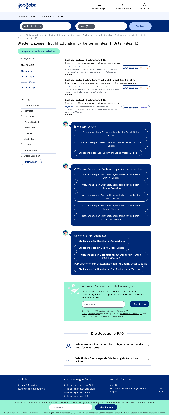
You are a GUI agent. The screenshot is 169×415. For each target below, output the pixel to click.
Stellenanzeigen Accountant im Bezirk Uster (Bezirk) (108, 152)
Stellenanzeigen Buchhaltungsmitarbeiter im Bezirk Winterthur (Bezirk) (111, 217)
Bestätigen (31, 161)
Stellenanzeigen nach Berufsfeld (79, 388)
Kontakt (113, 385)
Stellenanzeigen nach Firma (77, 392)
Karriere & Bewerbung (28, 385)
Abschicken (106, 407)
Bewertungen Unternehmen (31, 388)
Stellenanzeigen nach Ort (76, 396)
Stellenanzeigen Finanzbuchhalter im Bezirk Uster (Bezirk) (111, 134)
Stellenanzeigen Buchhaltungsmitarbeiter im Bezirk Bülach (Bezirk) (111, 207)
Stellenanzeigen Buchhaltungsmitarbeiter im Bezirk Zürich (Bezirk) (111, 176)
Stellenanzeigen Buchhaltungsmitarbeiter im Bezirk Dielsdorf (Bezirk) (111, 186)
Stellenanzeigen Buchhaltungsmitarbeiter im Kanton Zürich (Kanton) (111, 256)
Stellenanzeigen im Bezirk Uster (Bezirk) (102, 247)
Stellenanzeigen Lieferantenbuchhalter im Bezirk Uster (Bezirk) (111, 144)
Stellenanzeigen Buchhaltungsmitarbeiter (102, 241)
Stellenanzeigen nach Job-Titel (78, 385)
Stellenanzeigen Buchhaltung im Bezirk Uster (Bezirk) (109, 269)
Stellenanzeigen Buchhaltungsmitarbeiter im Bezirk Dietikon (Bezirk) (111, 197)
